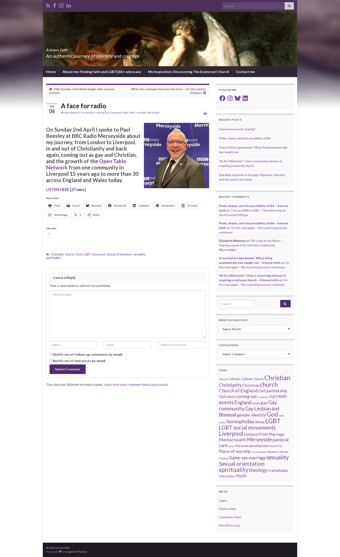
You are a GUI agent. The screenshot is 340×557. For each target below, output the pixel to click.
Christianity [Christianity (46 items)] (230, 385)
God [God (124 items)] (272, 414)
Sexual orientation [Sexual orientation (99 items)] (242, 463)
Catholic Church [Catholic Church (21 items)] (252, 379)
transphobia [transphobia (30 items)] (278, 470)
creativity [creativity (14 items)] (263, 397)
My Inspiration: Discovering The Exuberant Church (188, 71)
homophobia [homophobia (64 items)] (240, 421)
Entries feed (227, 509)
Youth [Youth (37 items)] (241, 475)
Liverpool (115, 112)
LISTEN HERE (57, 189)
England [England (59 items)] (243, 402)
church (70, 254)
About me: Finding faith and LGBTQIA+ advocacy (102, 71)
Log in (223, 500)
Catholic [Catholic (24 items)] (234, 379)
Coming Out (102, 112)
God (79, 254)
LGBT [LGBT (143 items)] (273, 421)
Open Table (128, 112)
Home (51, 71)
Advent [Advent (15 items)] (223, 379)
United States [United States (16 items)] (227, 476)
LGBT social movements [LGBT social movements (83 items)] (247, 427)
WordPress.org (229, 525)
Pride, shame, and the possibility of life (245, 138)
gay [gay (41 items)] (264, 402)
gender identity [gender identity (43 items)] (251, 414)
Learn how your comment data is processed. (136, 384)
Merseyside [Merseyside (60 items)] (259, 439)
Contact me (245, 71)
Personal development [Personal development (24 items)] (252, 446)
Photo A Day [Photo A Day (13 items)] (276, 446)
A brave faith (64, 48)
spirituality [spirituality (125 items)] (233, 469)
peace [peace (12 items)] (231, 446)
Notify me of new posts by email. (79, 361)
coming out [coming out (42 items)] (246, 396)
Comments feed (230, 517)
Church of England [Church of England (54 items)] (238, 390)
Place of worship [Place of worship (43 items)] (234, 451)
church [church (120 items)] (269, 384)
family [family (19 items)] (256, 403)
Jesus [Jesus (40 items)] (260, 421)
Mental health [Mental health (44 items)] (232, 439)
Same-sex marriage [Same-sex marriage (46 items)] (248, 457)
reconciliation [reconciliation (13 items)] (259, 451)
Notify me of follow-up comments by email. (88, 354)
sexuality (141, 112)
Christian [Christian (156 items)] (277, 377)
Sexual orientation (119, 254)
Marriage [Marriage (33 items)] (277, 434)
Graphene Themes (76, 551)
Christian (57, 254)
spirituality (53, 258)
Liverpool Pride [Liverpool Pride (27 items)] (256, 434)
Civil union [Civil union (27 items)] (227, 396)
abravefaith (70, 112)
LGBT (87, 254)
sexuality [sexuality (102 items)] (278, 457)
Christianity (87, 112)
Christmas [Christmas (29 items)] (250, 385)
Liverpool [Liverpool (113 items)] (231, 433)
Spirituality (153, 112)
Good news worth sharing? (237, 129)
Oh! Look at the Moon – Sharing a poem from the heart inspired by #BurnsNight (251, 245)
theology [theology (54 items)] (258, 470)
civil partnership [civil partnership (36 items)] (272, 390)
